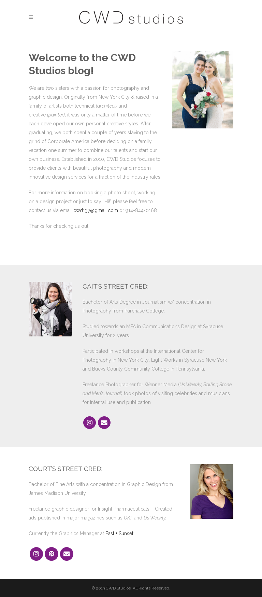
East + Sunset (119, 533)
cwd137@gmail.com (95, 210)
